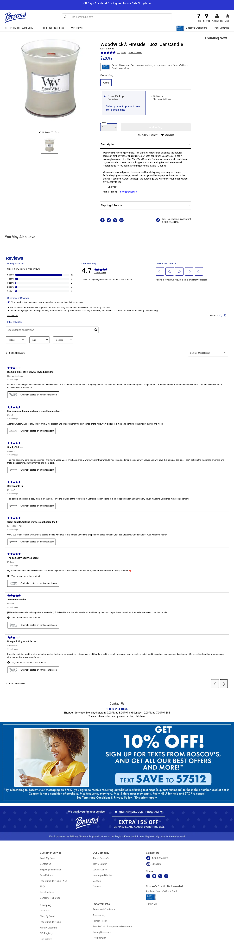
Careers (97, 886)
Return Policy (99, 937)
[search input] (117, 17)
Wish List (169, 135)
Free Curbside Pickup (50, 922)
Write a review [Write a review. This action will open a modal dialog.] (135, 52)
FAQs (42, 886)
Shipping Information (51, 869)
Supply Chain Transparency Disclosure (112, 926)
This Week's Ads (53, 28)
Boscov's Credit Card (191, 28)
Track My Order (221, 28)
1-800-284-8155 (170, 222)
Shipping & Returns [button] (111, 205)
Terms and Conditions (104, 909)
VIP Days (76, 28)
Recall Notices (47, 892)
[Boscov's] (16, 17)
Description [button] (108, 144)
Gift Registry (46, 933)
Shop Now (144, 3)
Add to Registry (150, 135)
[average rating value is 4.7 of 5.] (111, 52)
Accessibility (99, 915)
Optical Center (100, 869)
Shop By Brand (47, 916)
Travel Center (100, 864)
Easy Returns (46, 875)
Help (199, 18)
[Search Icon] (65, 17)
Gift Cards (45, 910)
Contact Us (45, 864)
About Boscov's (101, 858)
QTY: (104, 123)
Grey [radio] (106, 82)
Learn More (123, 68)
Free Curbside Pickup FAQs (53, 881)
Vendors (97, 881)
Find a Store (46, 939)
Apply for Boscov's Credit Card (161, 891)
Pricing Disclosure (102, 932)
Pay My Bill (151, 903)
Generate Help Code (50, 898)
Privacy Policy (100, 921)
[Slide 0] (49, 145)
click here (140, 716)
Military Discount (48, 927)
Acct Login (217, 18)
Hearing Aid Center (102, 875)
